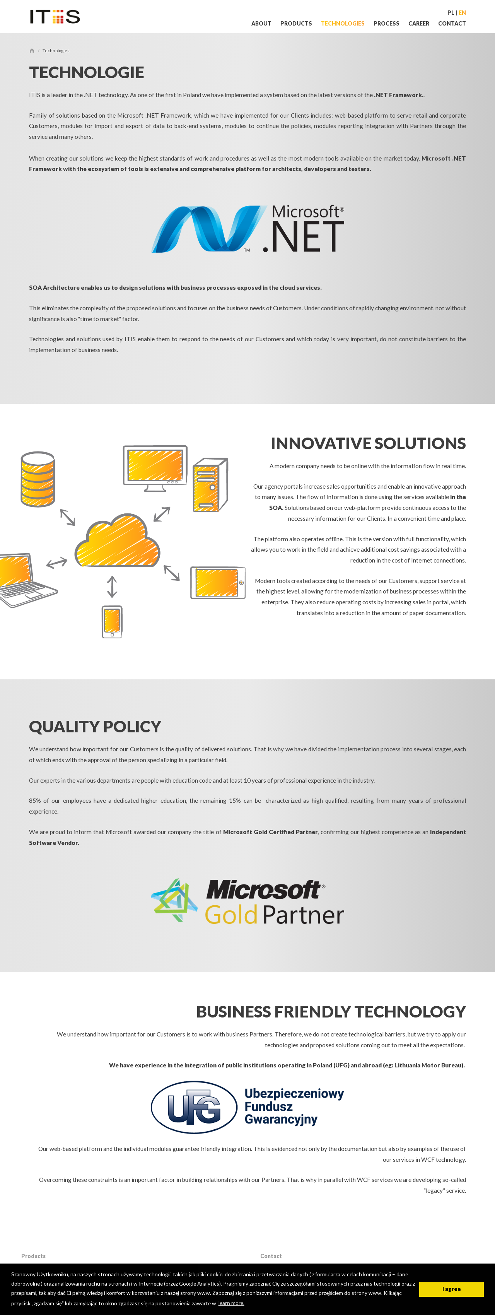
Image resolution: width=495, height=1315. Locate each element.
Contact (452, 23)
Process (387, 23)
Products (296, 23)
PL (450, 12)
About (262, 23)
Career (419, 23)
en (462, 12)
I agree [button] (451, 1289)
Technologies (343, 23)
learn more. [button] (231, 1303)
